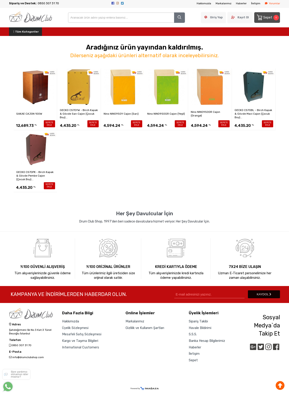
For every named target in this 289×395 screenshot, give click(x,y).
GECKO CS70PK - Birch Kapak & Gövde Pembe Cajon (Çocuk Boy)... (35, 175)
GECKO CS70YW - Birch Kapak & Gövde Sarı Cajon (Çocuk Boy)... (79, 114)
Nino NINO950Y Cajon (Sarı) (121, 113)
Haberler (241, 3)
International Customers (80, 347)
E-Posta (15, 351)
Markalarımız (223, 3)
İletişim (255, 3)
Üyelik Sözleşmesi (75, 328)
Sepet (267, 17)
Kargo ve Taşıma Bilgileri (80, 341)
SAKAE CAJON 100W (29, 113)
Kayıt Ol (243, 17)
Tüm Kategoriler (25, 31)
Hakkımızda (204, 3)
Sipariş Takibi (198, 321)
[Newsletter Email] (209, 294)
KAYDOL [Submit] (264, 294)
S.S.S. (193, 334)
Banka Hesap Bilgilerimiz (207, 341)
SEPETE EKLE (49, 123)
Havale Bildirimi (200, 328)
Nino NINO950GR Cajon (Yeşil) (166, 113)
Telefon (15, 340)
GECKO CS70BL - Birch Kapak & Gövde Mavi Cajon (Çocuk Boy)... (253, 114)
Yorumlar (272, 3)
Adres (15, 324)
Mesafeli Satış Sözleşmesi (81, 334)
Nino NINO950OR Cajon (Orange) (205, 113)
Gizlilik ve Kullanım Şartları (145, 328)
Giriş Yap (216, 17)
